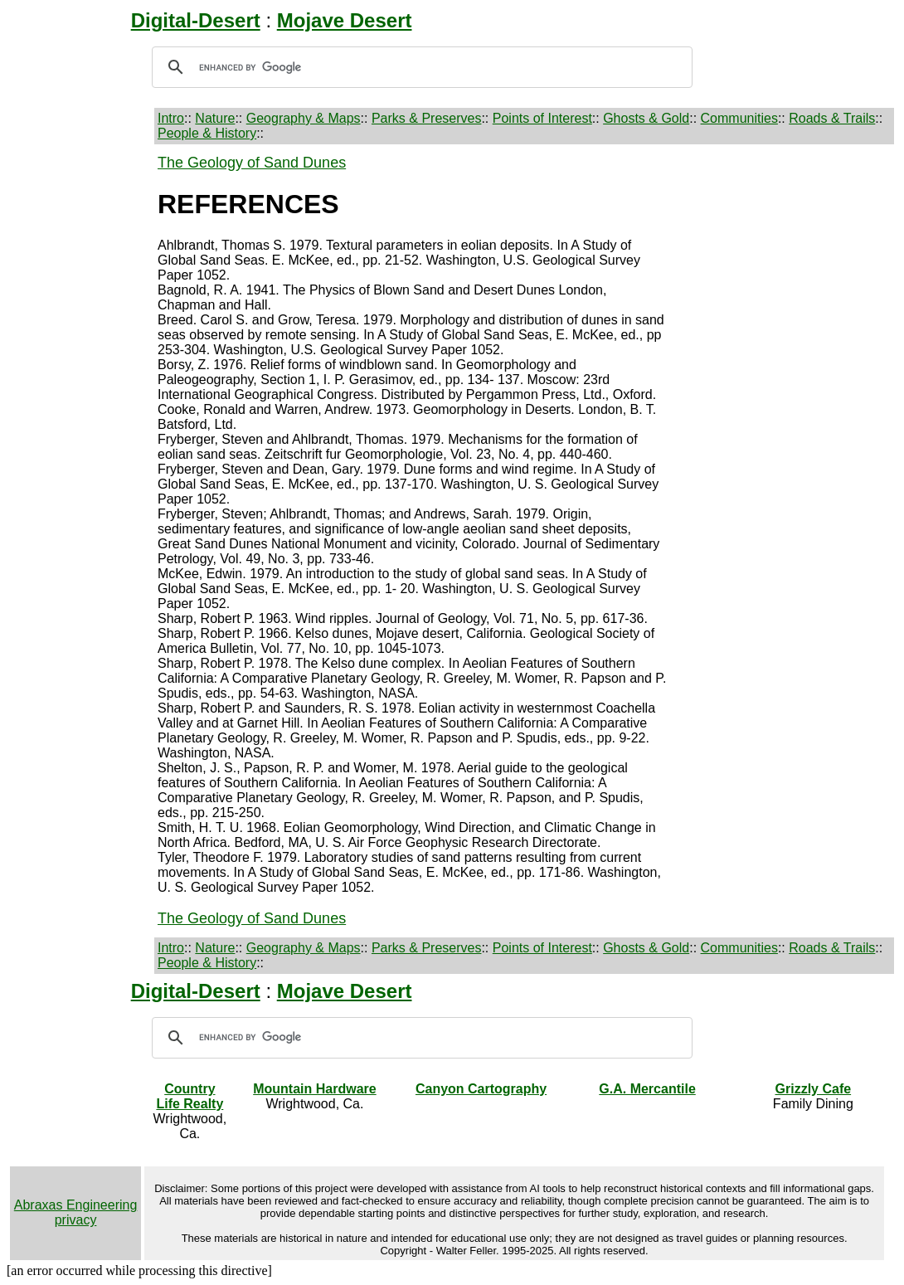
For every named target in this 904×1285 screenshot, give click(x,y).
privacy (76, 1220)
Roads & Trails (832, 118)
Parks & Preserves (426, 118)
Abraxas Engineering (76, 1205)
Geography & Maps (303, 118)
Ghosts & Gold (646, 118)
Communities (739, 118)
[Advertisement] (80, 403)
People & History (207, 133)
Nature (215, 118)
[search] (419, 67)
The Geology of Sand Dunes (252, 162)
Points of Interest (542, 118)
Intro (171, 118)
